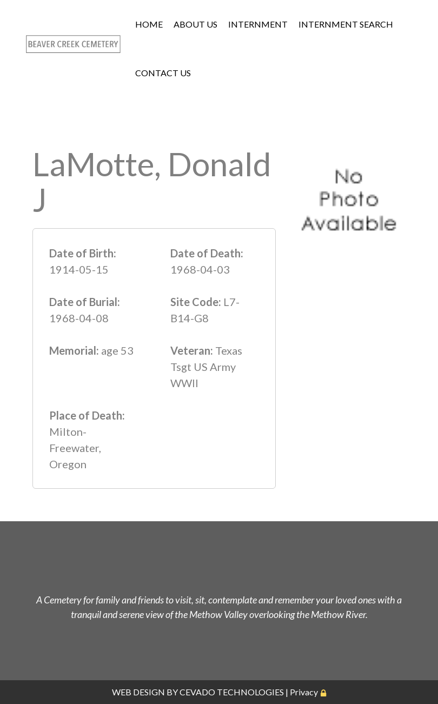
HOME (149, 24)
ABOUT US (195, 24)
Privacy (304, 692)
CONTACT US (163, 73)
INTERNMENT (258, 24)
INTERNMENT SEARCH (345, 24)
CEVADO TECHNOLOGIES (232, 692)
